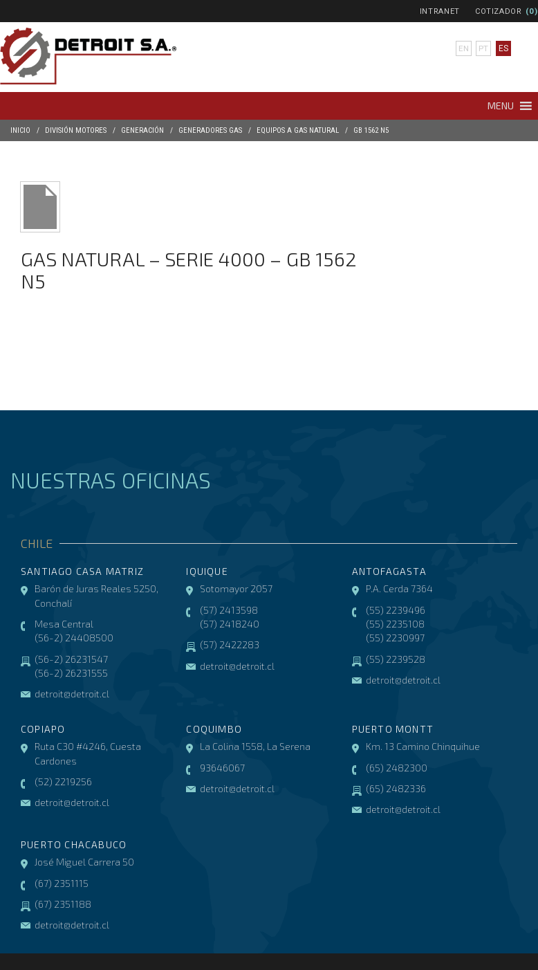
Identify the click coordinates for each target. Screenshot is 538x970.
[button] (501, 106)
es (503, 48)
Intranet (440, 11)
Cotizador (498, 11)
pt (483, 48)
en (463, 48)
